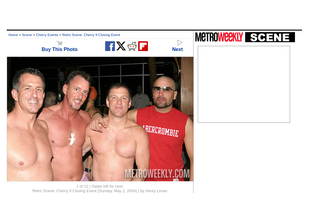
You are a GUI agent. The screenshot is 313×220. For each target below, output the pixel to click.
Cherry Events (47, 35)
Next (177, 46)
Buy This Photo (59, 46)
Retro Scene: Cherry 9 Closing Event (91, 35)
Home (13, 35)
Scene (27, 35)
